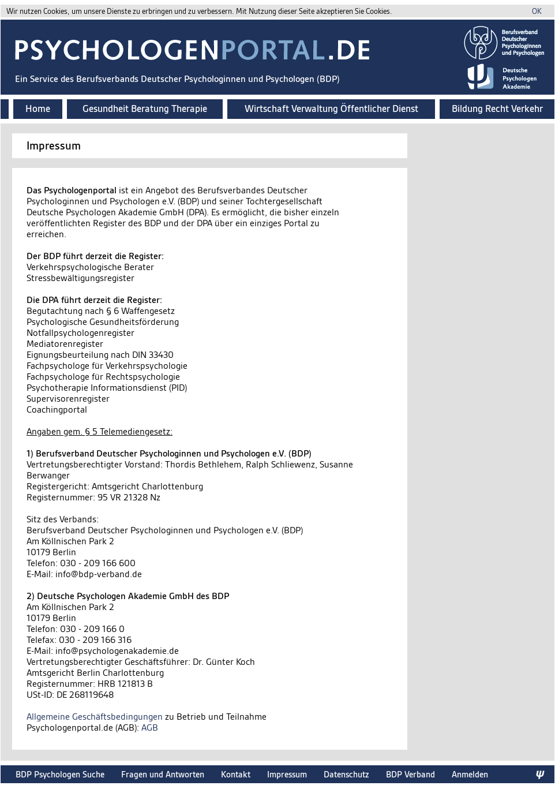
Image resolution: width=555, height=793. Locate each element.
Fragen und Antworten (162, 774)
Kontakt (235, 774)
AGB (149, 727)
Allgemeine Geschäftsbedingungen (95, 716)
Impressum (287, 774)
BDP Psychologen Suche (60, 774)
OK (537, 11)
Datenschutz (346, 774)
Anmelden (470, 774)
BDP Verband (410, 774)
